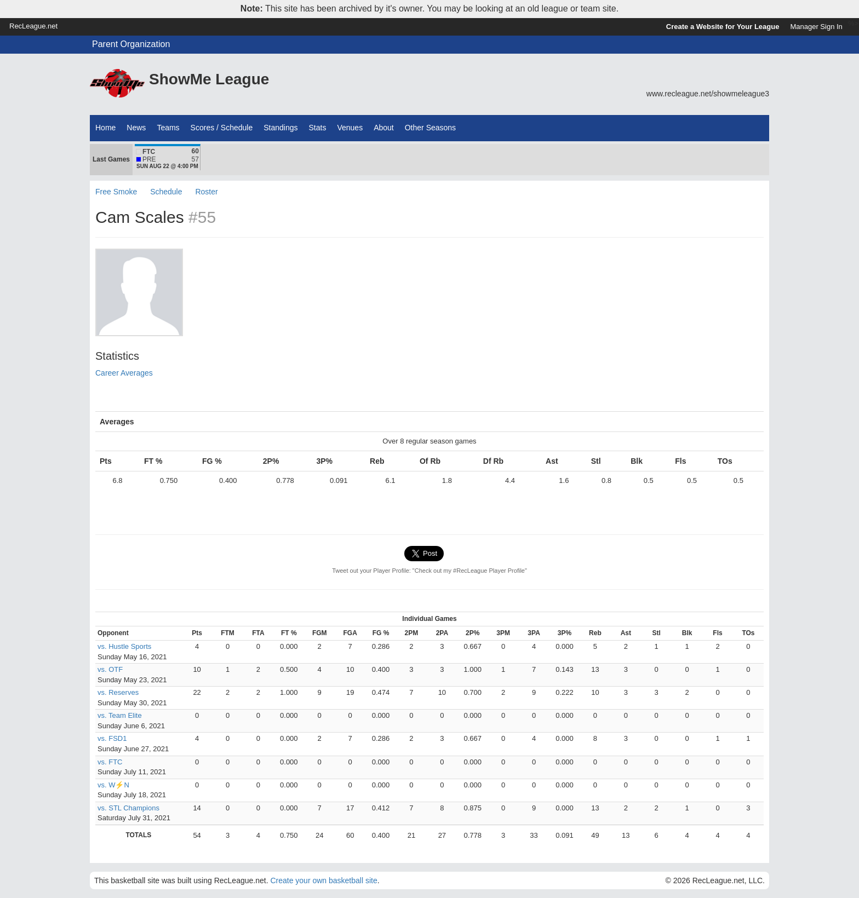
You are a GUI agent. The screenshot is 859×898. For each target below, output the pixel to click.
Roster (206, 191)
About (384, 127)
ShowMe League (209, 79)
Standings (280, 127)
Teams (168, 127)
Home (105, 127)
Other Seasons (430, 127)
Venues (350, 127)
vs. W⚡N (113, 785)
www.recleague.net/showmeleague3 (707, 93)
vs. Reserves (118, 692)
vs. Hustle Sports (124, 646)
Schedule (166, 191)
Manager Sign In (816, 26)
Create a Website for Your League (723, 26)
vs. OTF (110, 669)
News (136, 127)
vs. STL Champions (128, 808)
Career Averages (124, 373)
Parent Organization (131, 44)
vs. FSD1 (112, 738)
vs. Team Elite (120, 715)
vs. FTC (110, 762)
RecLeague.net (33, 26)
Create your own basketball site (323, 880)
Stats (318, 127)
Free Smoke (116, 191)
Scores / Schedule (222, 127)
